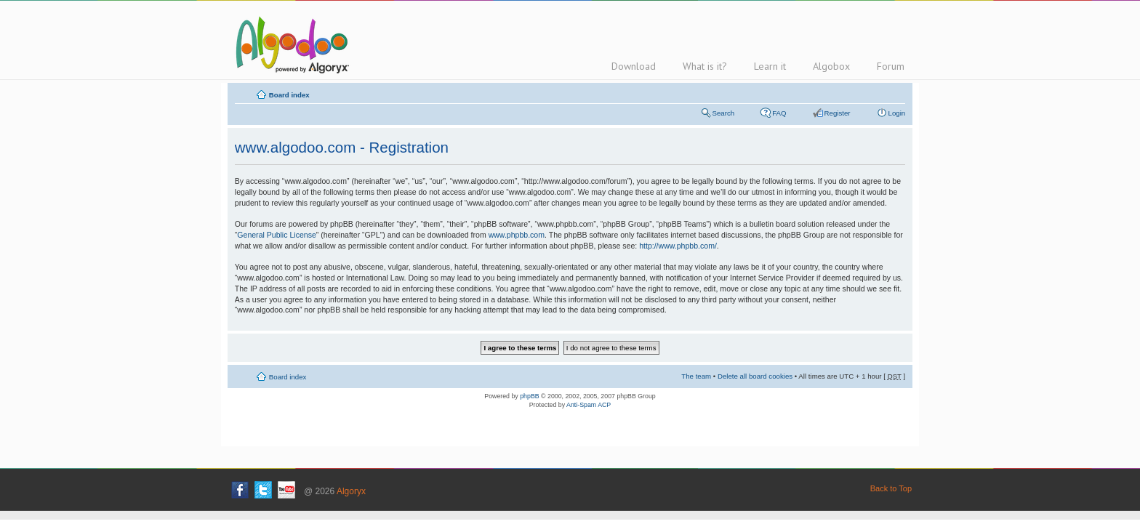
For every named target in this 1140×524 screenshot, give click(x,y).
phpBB (529, 396)
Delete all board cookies (755, 376)
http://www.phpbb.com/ (678, 245)
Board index (289, 95)
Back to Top (891, 488)
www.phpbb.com (517, 234)
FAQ (779, 113)
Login (897, 113)
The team (696, 376)
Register (837, 113)
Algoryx (351, 491)
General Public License (276, 234)
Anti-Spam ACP (588, 404)
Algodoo (290, 44)
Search (723, 113)
